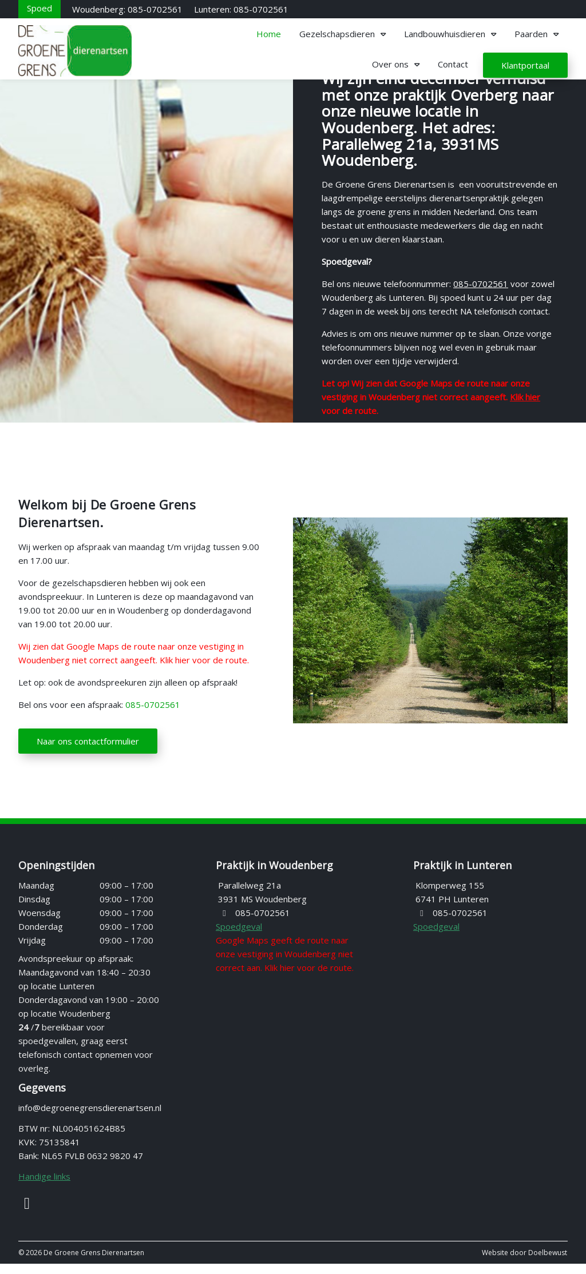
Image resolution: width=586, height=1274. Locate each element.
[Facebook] (26, 1215)
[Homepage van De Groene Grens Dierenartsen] (104, 51)
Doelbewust (547, 1263)
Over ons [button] (390, 64)
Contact (453, 64)
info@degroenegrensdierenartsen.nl (89, 1118)
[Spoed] (39, 8)
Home (268, 33)
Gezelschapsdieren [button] (337, 33)
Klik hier (525, 397)
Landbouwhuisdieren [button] (444, 33)
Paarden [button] (531, 33)
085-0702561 (480, 283)
